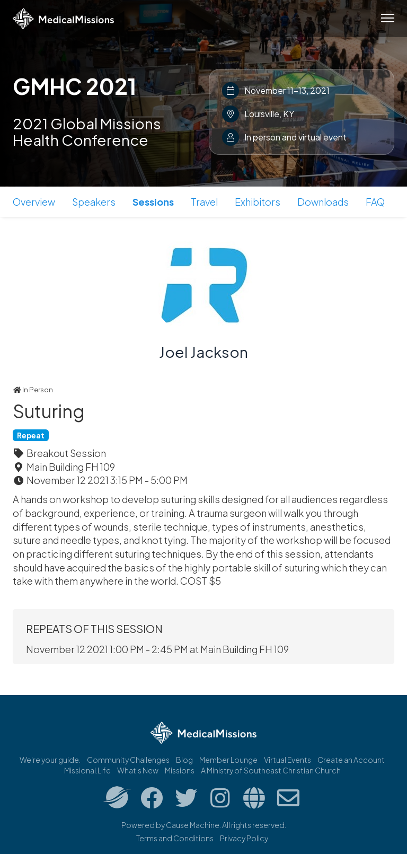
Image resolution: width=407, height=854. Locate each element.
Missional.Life (87, 770)
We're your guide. (50, 759)
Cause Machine (192, 825)
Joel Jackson (203, 351)
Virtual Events (287, 759)
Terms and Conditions (175, 838)
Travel (204, 202)
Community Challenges (128, 759)
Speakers (94, 202)
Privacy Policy (244, 838)
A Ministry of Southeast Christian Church (271, 770)
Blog (184, 759)
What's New (137, 770)
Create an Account (351, 759)
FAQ (375, 202)
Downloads (323, 202)
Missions (179, 770)
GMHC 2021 (74, 86)
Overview (34, 202)
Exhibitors (257, 202)
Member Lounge (228, 759)
